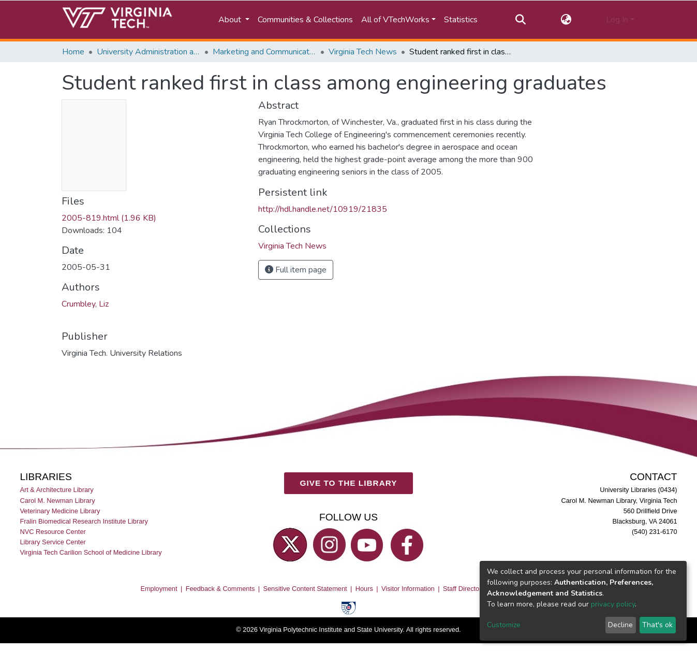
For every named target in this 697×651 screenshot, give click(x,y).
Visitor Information (408, 588)
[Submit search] (520, 19)
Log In (617, 19)
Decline (620, 625)
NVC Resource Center (52, 532)
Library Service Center (52, 542)
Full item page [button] (296, 270)
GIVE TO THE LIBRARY (348, 483)
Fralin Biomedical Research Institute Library (84, 521)
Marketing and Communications (264, 51)
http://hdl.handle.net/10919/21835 (322, 209)
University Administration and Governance (148, 51)
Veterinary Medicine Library (60, 510)
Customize (504, 625)
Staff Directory (464, 588)
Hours (364, 588)
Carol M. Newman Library (57, 500)
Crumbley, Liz (85, 304)
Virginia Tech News (363, 51)
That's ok (657, 625)
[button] (565, 19)
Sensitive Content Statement (305, 588)
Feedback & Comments (220, 588)
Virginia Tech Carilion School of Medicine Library (90, 552)
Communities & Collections (305, 19)
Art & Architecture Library (56, 490)
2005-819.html (109, 218)
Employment (158, 588)
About (230, 19)
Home (73, 51)
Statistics (461, 19)
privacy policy (613, 604)
